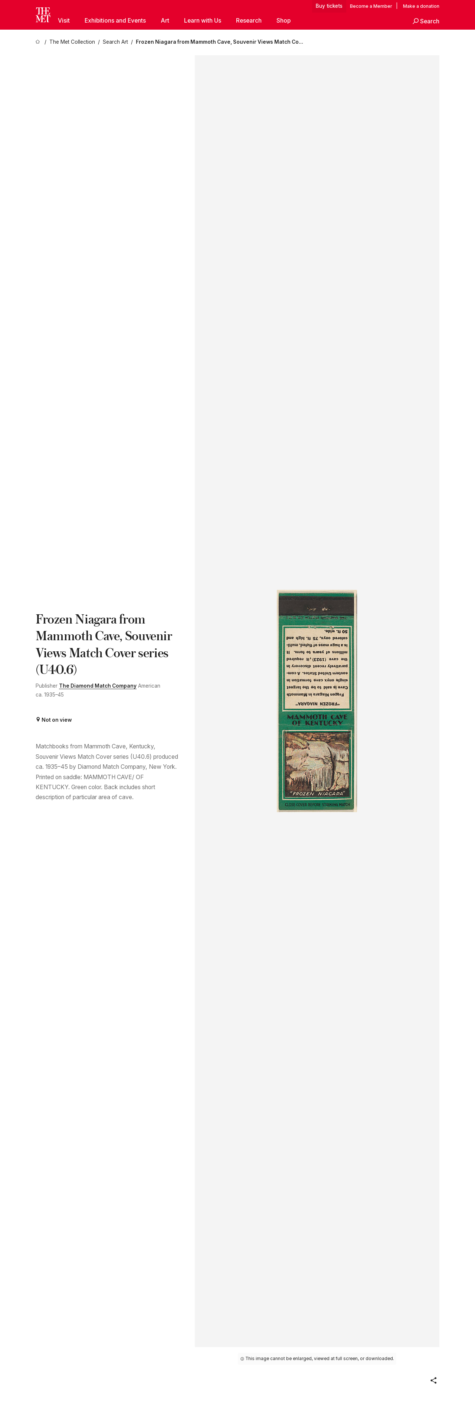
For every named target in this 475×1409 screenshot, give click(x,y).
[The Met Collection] (72, 42)
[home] (39, 42)
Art (165, 20)
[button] (426, 21)
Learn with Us (202, 20)
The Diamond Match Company (98, 686)
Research (249, 20)
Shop (283, 20)
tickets (335, 6)
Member (382, 6)
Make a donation (421, 6)
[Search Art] (115, 42)
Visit (64, 20)
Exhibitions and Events (115, 20)
